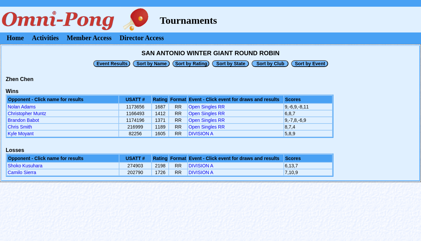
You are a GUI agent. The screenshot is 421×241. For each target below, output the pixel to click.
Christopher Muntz (27, 113)
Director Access (142, 38)
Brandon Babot (23, 120)
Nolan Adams (22, 106)
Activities (45, 38)
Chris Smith (20, 127)
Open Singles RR (207, 106)
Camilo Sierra (22, 172)
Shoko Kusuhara (25, 165)
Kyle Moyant (21, 133)
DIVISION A (201, 133)
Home (15, 38)
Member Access (89, 38)
